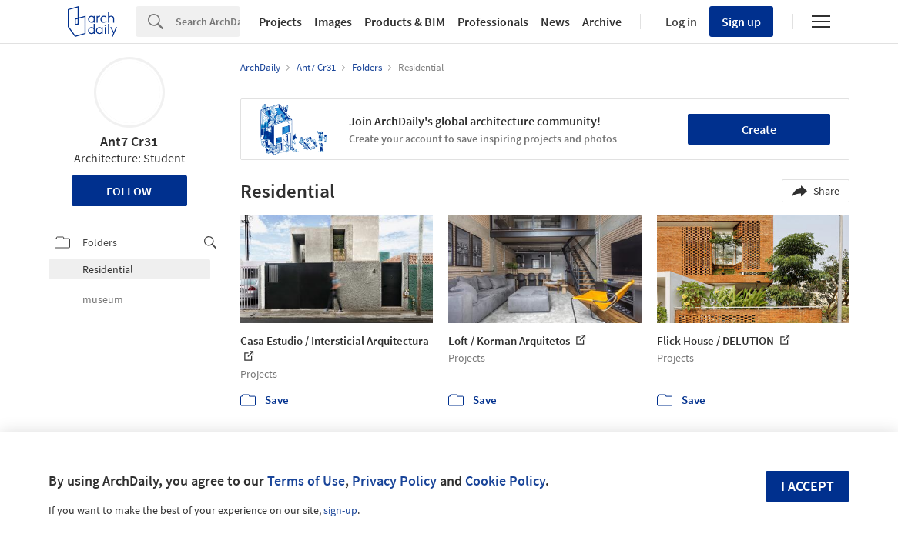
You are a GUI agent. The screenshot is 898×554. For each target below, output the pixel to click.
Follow (129, 191)
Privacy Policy (394, 480)
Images (333, 21)
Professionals (492, 21)
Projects (280, 21)
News (555, 21)
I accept (807, 486)
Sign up (741, 21)
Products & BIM (404, 21)
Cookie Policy (505, 480)
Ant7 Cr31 (129, 141)
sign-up (340, 510)
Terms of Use (306, 480)
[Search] (208, 21)
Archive (602, 21)
